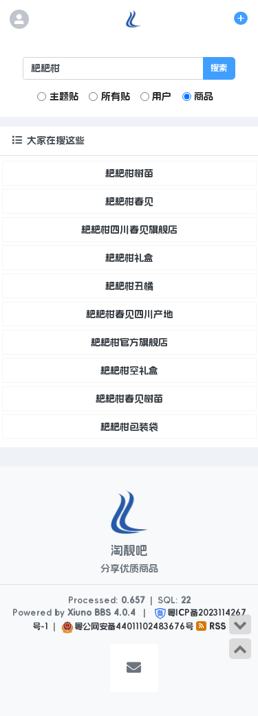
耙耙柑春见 (129, 201)
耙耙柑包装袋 (129, 427)
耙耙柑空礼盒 (129, 370)
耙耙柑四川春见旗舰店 (129, 229)
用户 (155, 96)
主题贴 (57, 96)
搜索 (219, 68)
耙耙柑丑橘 (129, 286)
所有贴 (109, 96)
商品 (197, 96)
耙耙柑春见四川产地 (129, 314)
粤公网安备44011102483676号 (133, 627)
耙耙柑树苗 (129, 173)
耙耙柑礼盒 (129, 257)
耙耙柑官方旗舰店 (129, 342)
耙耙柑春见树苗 (129, 398)
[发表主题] (240, 18)
